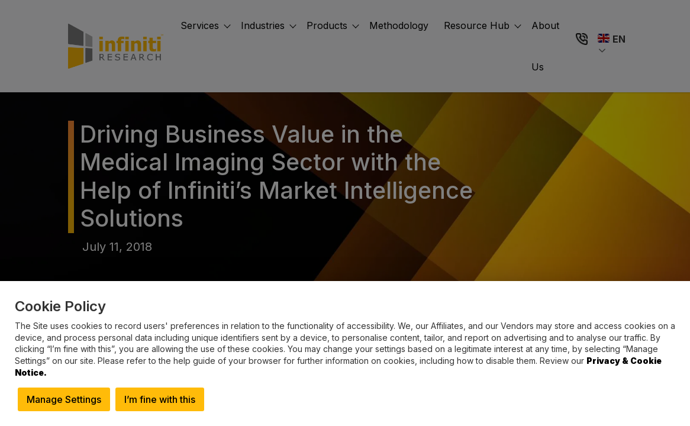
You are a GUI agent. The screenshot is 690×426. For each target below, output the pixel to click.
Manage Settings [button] (64, 399)
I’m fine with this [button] (159, 399)
